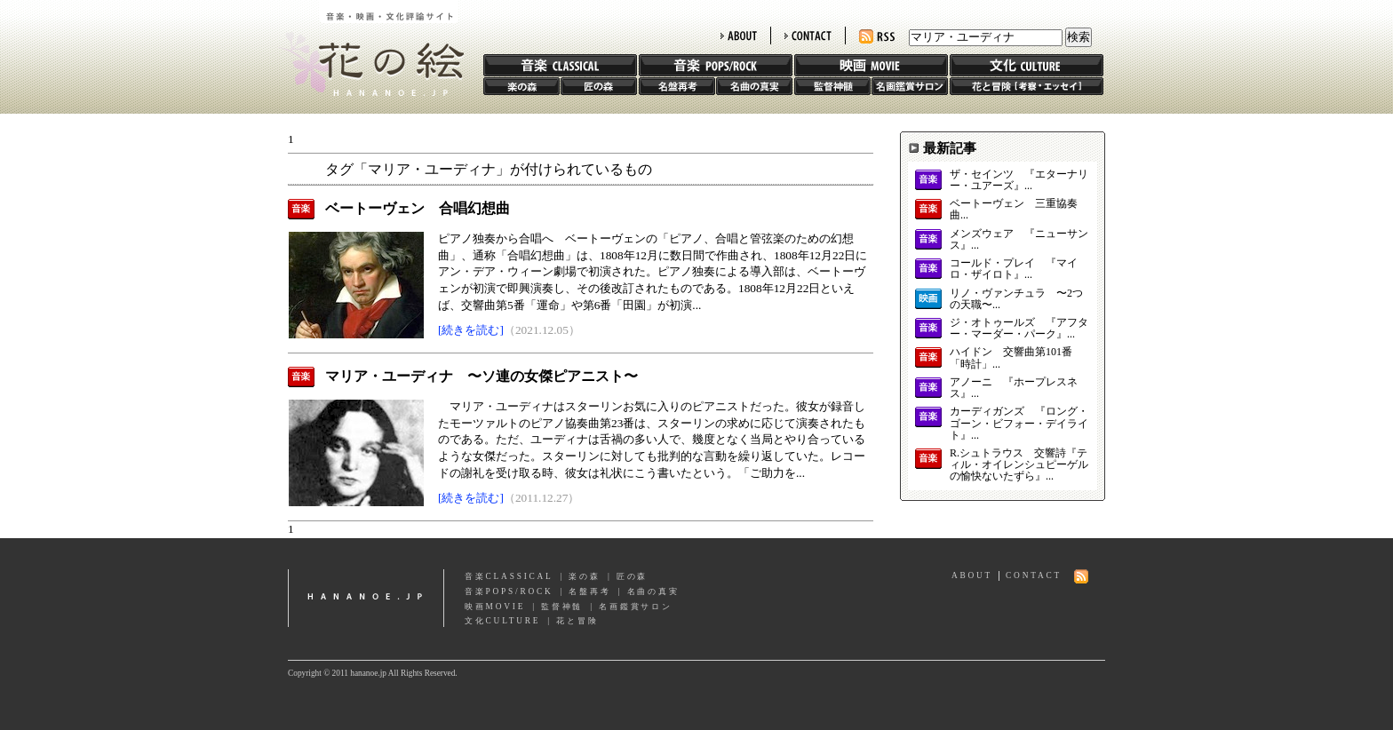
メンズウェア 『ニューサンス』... (1019, 239)
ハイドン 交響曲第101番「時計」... (1011, 357)
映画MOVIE (495, 606)
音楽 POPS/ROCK (715, 65)
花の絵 (367, 48)
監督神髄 (832, 86)
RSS (877, 37)
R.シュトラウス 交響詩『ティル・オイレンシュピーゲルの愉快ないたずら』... (1019, 465)
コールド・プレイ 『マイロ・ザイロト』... (1014, 269)
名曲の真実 (754, 86)
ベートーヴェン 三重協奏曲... (1014, 209)
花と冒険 (1026, 86)
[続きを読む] (471, 330)
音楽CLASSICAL (509, 576)
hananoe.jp (366, 598)
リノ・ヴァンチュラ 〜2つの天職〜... (1016, 299)
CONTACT (808, 36)
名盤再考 (677, 86)
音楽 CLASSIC (560, 65)
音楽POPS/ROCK (509, 591)
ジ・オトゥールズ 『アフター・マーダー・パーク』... (1019, 328)
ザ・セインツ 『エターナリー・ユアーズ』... (1019, 180)
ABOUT (738, 36)
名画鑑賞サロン (910, 86)
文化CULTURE (502, 620)
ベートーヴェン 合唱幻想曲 (417, 208)
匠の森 (599, 86)
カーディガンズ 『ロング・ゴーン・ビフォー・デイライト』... (1019, 423)
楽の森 (521, 86)
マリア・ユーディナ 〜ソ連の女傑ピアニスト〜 (481, 376)
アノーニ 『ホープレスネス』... (1014, 388)
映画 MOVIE (871, 65)
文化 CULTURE (1026, 65)
